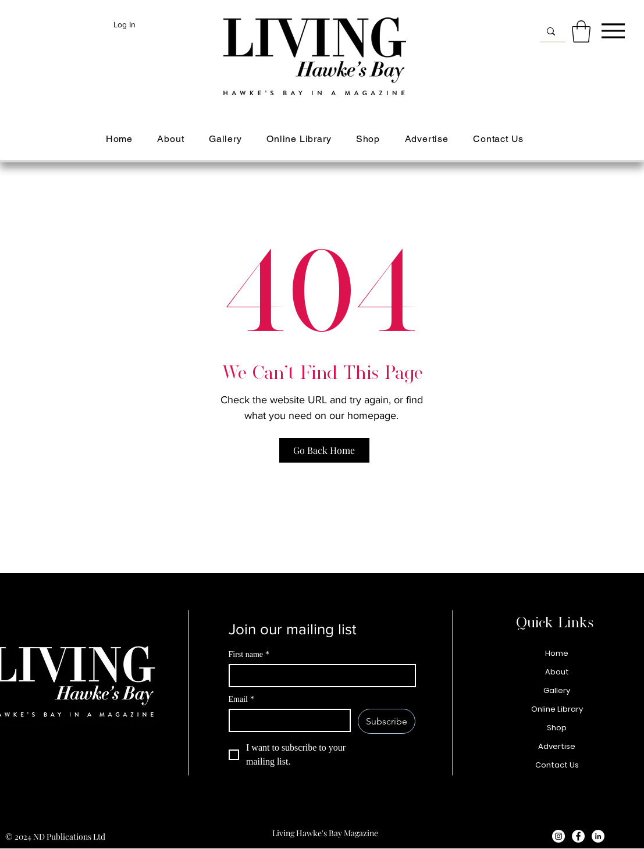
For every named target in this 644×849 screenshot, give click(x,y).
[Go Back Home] (324, 450)
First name (249, 654)
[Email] (286, 720)
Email (241, 699)
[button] (581, 31)
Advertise (556, 746)
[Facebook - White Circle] (578, 836)
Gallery (556, 690)
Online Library (557, 709)
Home (556, 653)
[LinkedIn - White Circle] (598, 836)
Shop (557, 727)
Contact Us (557, 764)
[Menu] (613, 30)
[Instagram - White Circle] (558, 836)
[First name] (319, 675)
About (557, 671)
